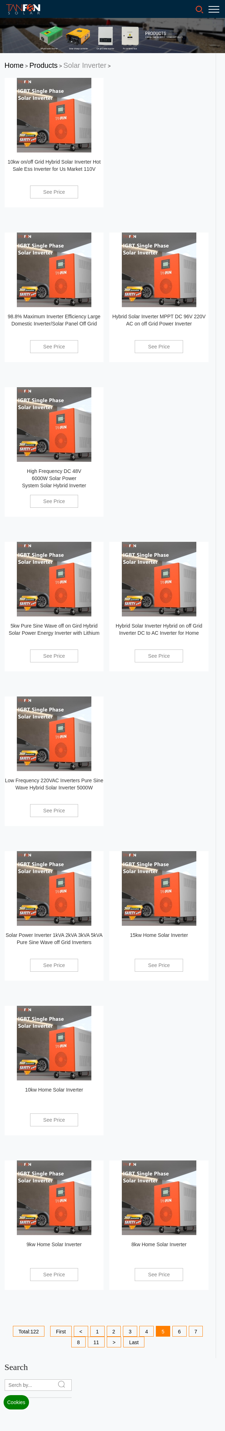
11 (96, 1342)
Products (43, 65)
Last (133, 1342)
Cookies (16, 1402)
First (61, 1331)
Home (14, 65)
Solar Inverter (84, 65)
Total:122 (29, 1331)
